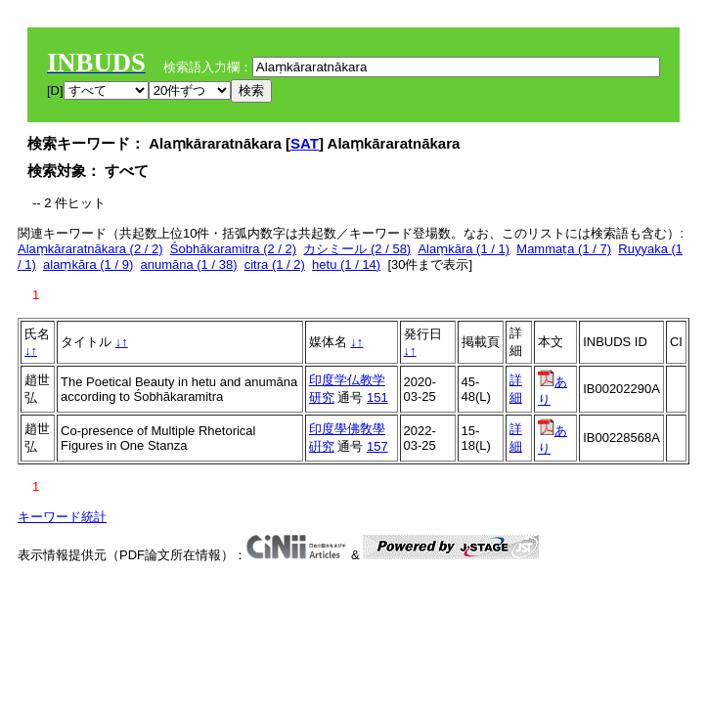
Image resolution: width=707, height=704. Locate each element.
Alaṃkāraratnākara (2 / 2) (90, 249)
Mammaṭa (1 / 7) (563, 249)
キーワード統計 (62, 516)
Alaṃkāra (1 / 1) (463, 249)
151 (377, 397)
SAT (304, 143)
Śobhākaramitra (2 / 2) (233, 249)
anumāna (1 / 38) (188, 264)
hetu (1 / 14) (346, 264)
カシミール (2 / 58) (357, 249)
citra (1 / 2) (274, 264)
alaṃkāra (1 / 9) (88, 264)
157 (377, 446)
